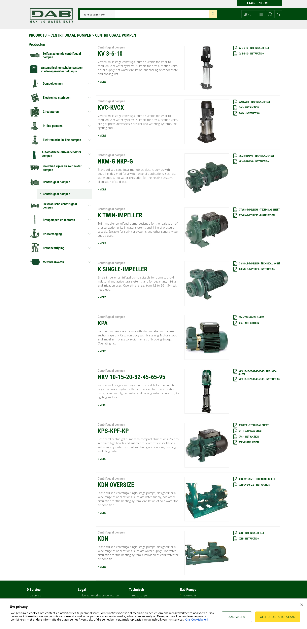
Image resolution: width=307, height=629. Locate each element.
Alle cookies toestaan (277, 617)
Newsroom (189, 595)
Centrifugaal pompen (70, 35)
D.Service (35, 595)
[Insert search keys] (162, 14)
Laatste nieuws (259, 3)
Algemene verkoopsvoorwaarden (100, 595)
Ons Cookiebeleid (196, 619)
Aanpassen (237, 617)
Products (38, 35)
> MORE (102, 81)
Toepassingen (140, 595)
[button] (253, 14)
